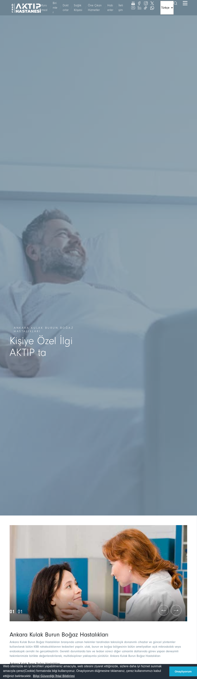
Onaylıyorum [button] (183, 671)
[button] (53, 676)
